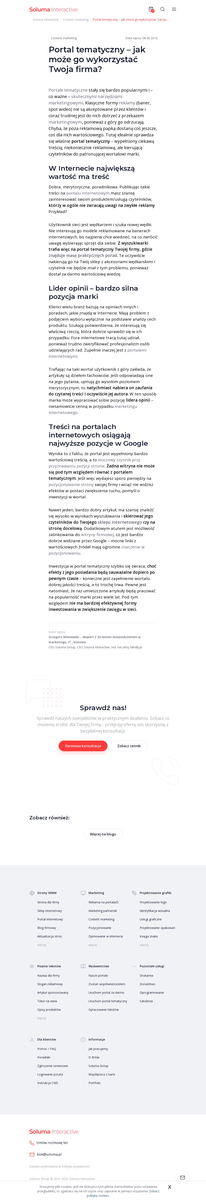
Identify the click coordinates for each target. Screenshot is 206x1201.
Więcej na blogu (103, 834)
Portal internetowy (50, 919)
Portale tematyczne (68, 90)
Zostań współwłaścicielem (106, 984)
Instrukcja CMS (47, 1083)
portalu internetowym (88, 193)
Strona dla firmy (48, 902)
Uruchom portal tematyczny (107, 1001)
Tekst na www (47, 1001)
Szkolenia (146, 1001)
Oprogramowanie (152, 993)
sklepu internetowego (120, 522)
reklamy (127, 103)
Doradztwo (147, 984)
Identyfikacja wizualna (155, 911)
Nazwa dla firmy (48, 975)
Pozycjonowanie (99, 928)
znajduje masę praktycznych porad (83, 255)
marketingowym (65, 122)
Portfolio (94, 1083)
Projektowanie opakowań (157, 928)
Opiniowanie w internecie (105, 936)
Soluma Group (98, 1066)
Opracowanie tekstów (103, 1010)
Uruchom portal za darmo (106, 993)
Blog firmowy (46, 928)
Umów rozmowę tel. (48, 1142)
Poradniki (43, 1057)
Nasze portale (98, 975)
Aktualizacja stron (49, 936)
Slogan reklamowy (50, 984)
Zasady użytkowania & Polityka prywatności (59, 1166)
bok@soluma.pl (45, 1154)
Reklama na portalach (103, 902)
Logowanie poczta (50, 1074)
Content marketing (64, 38)
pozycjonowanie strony (71, 484)
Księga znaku (149, 936)
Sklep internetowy (49, 911)
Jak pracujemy (98, 1049)
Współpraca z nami (101, 1074)
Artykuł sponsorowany (52, 993)
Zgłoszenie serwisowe (52, 1066)
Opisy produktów (49, 1010)
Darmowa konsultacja (83, 746)
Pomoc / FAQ (46, 1049)
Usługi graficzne (151, 919)
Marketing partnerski (102, 911)
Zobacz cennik (129, 746)
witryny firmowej (97, 534)
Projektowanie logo (153, 902)
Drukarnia (146, 975)
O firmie (94, 1057)
